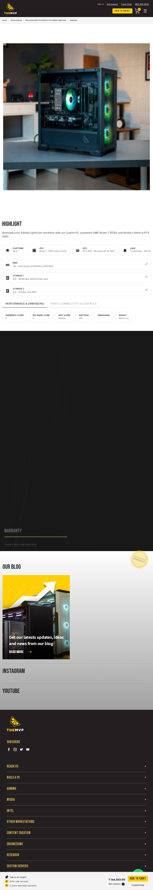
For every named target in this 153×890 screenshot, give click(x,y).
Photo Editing (16, 20)
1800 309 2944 (142, 4)
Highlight (73, 20)
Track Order (126, 4)
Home (4, 20)
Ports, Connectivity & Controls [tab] (73, 303)
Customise (138, 885)
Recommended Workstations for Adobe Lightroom (45, 20)
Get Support (112, 4)
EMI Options (117, 884)
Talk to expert (122, 10)
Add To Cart (138, 879)
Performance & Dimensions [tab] (24, 303)
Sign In (101, 4)
